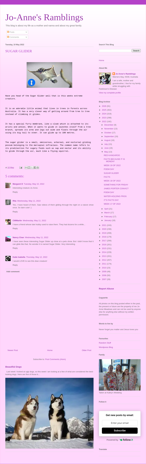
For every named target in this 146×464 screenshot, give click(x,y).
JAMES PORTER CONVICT (116, 188)
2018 (104, 237)
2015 (104, 248)
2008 (104, 275)
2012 (104, 260)
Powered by (120, 440)
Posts (10, 32)
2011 (104, 264)
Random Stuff (105, 343)
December (109, 125)
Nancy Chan (18, 237)
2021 (104, 225)
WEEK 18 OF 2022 (112, 181)
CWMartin (17, 220)
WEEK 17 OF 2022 (112, 204)
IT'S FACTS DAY (111, 200)
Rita (14, 201)
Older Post (86, 350)
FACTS (107, 177)
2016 (104, 244)
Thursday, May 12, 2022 (36, 257)
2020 (104, 229)
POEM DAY (109, 169)
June (106, 148)
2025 (104, 110)
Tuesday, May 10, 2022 (34, 184)
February (108, 216)
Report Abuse (106, 288)
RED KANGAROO (112, 155)
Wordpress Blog (106, 347)
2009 (104, 271)
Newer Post (13, 350)
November (109, 129)
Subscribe (120, 430)
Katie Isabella (19, 257)
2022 (104, 121)
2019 (104, 233)
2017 (104, 240)
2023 (104, 118)
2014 (104, 252)
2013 (104, 256)
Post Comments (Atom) (55, 359)
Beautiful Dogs (13, 366)
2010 (104, 268)
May (106, 152)
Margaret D (18, 184)
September (109, 136)
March (107, 212)
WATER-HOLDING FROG (115, 196)
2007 (104, 279)
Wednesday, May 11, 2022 (29, 201)
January (108, 220)
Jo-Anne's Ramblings (44, 17)
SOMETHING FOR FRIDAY (116, 185)
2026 (104, 106)
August (107, 140)
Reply (15, 192)
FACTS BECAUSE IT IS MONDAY (114, 160)
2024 (104, 114)
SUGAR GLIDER (111, 173)
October (108, 132)
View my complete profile (110, 93)
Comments (13, 37)
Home (50, 350)
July (106, 144)
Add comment (13, 271)
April (106, 209)
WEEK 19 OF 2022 (112, 165)
